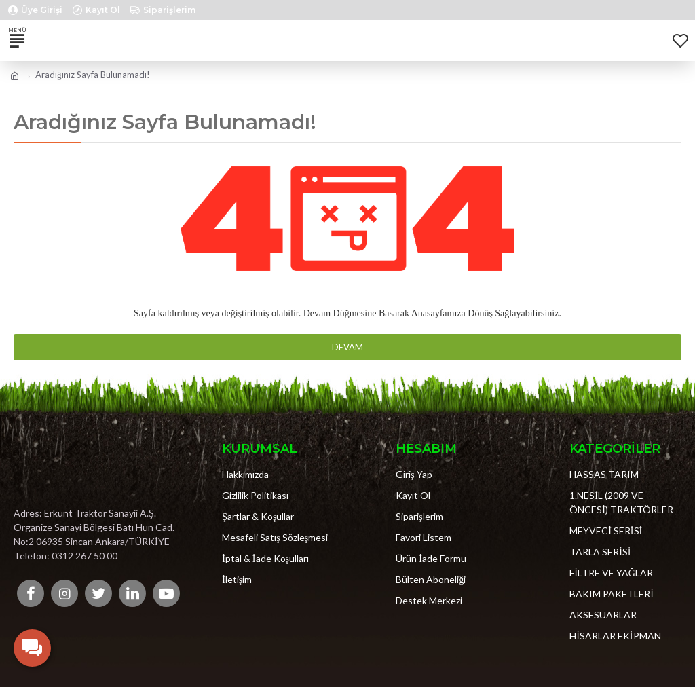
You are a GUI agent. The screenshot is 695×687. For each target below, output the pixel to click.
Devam (347, 346)
